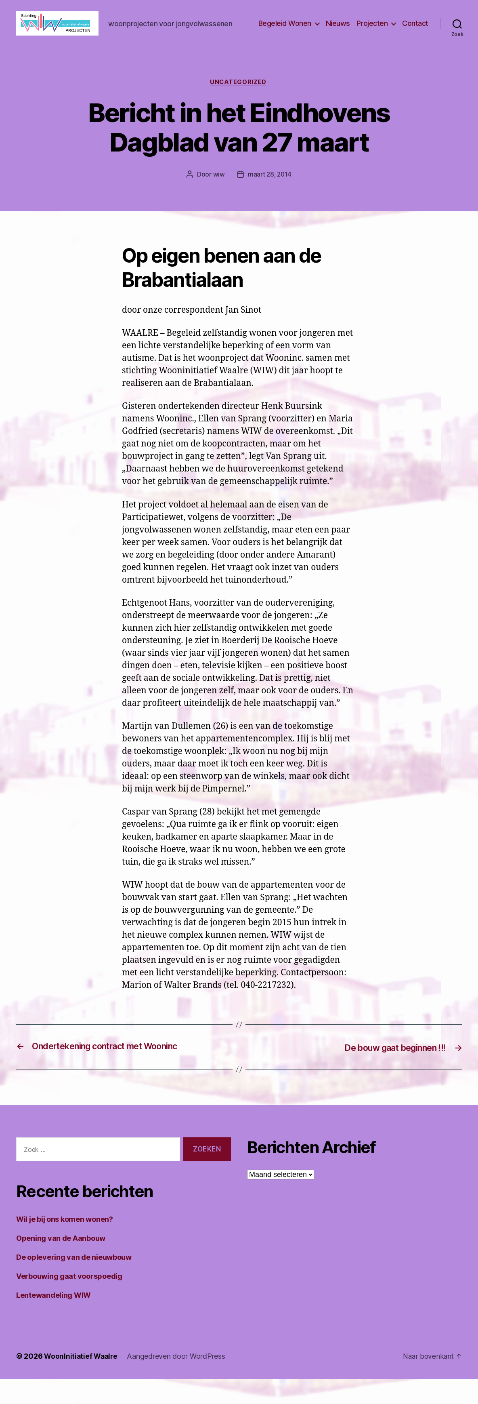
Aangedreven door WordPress (178, 1381)
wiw (218, 200)
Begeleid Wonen (284, 36)
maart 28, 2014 (269, 200)
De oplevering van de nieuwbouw (74, 1282)
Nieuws (338, 36)
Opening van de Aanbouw (60, 1263)
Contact (415, 36)
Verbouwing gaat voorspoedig (69, 1301)
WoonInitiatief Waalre (82, 1381)
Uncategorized (239, 107)
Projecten (372, 36)
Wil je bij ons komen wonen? (64, 1244)
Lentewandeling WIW (53, 1320)
